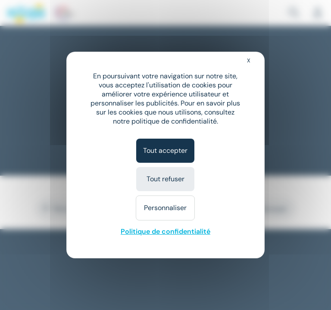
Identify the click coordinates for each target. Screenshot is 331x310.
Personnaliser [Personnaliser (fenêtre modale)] (165, 207)
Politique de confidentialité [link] (165, 231)
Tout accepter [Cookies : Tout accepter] (165, 150)
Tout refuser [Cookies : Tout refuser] (165, 178)
